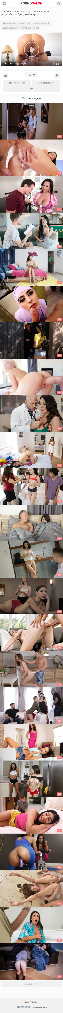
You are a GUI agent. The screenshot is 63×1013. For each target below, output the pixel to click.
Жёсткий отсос (10, 23)
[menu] (4, 3)
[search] (59, 3)
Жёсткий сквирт (10, 28)
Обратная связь (31, 1002)
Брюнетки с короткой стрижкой (34, 23)
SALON (32, 3)
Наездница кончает (30, 28)
